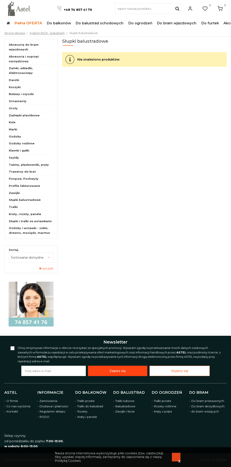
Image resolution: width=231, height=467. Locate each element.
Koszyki (15, 87)
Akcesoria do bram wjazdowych (23, 47)
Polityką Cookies (68, 461)
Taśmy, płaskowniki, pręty (29, 164)
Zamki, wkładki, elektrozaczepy (21, 71)
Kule (12, 122)
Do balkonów (90, 392)
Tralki (13, 207)
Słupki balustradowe (25, 199)
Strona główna (14, 33)
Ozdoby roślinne (21, 143)
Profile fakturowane (24, 185)
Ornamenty (17, 101)
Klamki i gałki (19, 150)
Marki (13, 129)
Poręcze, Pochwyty (23, 178)
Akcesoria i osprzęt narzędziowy (24, 59)
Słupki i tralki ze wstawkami (30, 221)
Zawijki (14, 193)
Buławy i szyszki (21, 94)
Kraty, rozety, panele (25, 214)
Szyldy (14, 157)
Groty (13, 108)
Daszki (14, 80)
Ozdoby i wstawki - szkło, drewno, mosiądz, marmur (29, 230)
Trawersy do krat (22, 171)
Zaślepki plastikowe (24, 115)
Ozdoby (15, 136)
